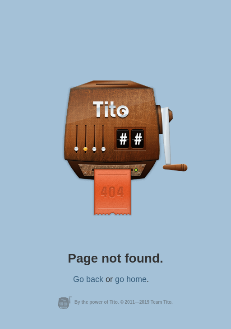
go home (131, 279)
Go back (88, 279)
